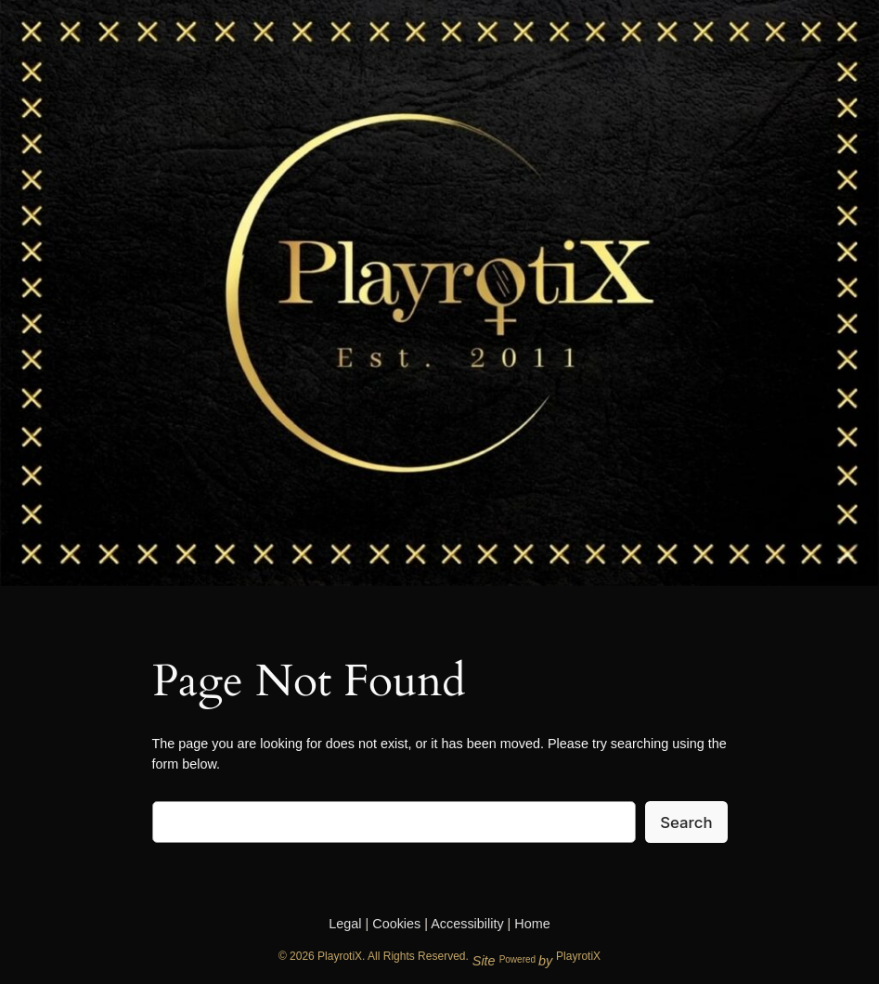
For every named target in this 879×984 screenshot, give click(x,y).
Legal (345, 923)
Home (531, 923)
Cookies (396, 923)
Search (686, 822)
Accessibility (467, 923)
